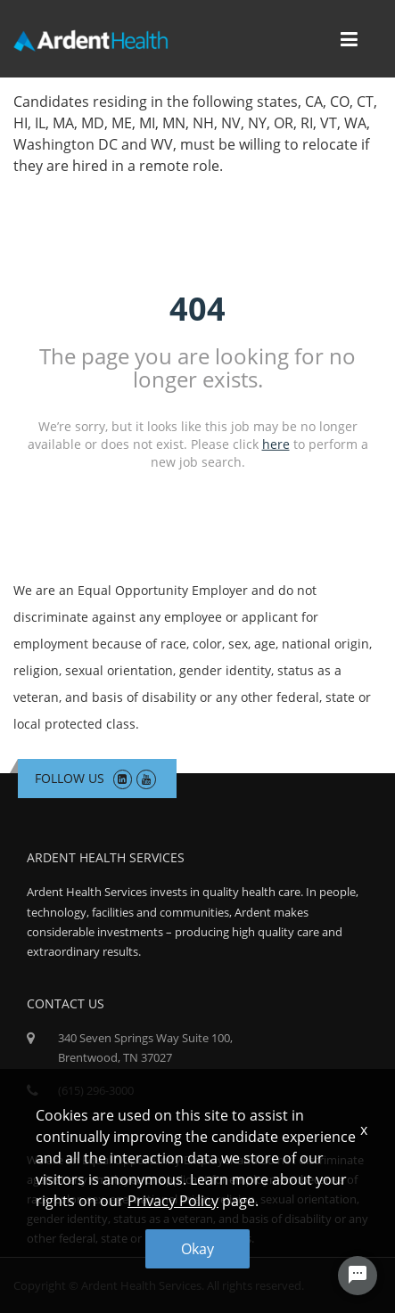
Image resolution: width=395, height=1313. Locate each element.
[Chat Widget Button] (357, 1275)
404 (197, 308)
